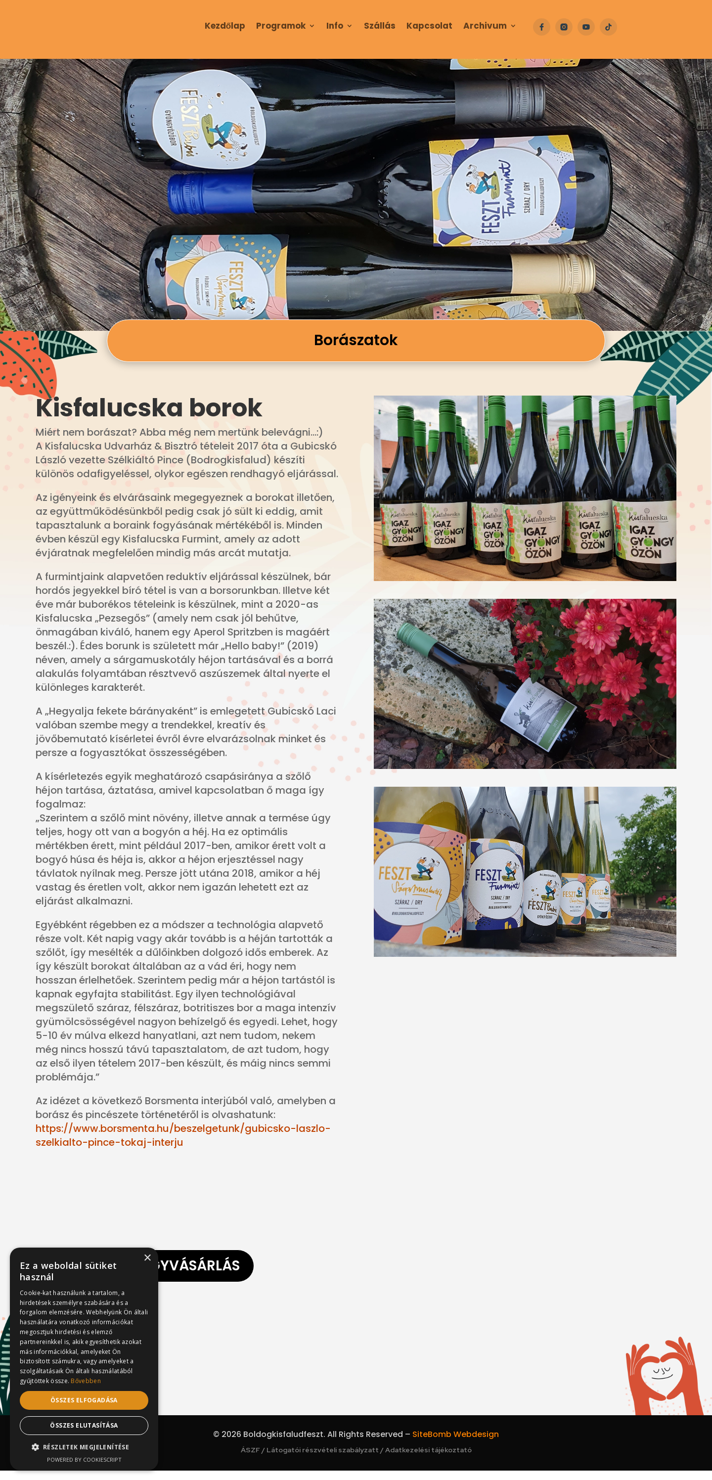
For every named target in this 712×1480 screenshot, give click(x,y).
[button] (84, 1447)
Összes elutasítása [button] (84, 1425)
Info (334, 27)
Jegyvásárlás (187, 1270)
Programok (281, 27)
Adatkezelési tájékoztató (428, 1459)
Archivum (485, 27)
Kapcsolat (429, 27)
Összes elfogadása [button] (84, 1400)
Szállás (380, 27)
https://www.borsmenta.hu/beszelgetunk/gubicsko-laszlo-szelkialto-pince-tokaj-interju (183, 1135)
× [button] (147, 1258)
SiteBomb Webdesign (455, 1443)
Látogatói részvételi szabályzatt (323, 1459)
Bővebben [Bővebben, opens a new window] (85, 1381)
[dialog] (84, 1359)
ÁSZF (250, 1459)
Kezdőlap (225, 27)
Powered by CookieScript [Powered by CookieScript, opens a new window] (84, 1459)
